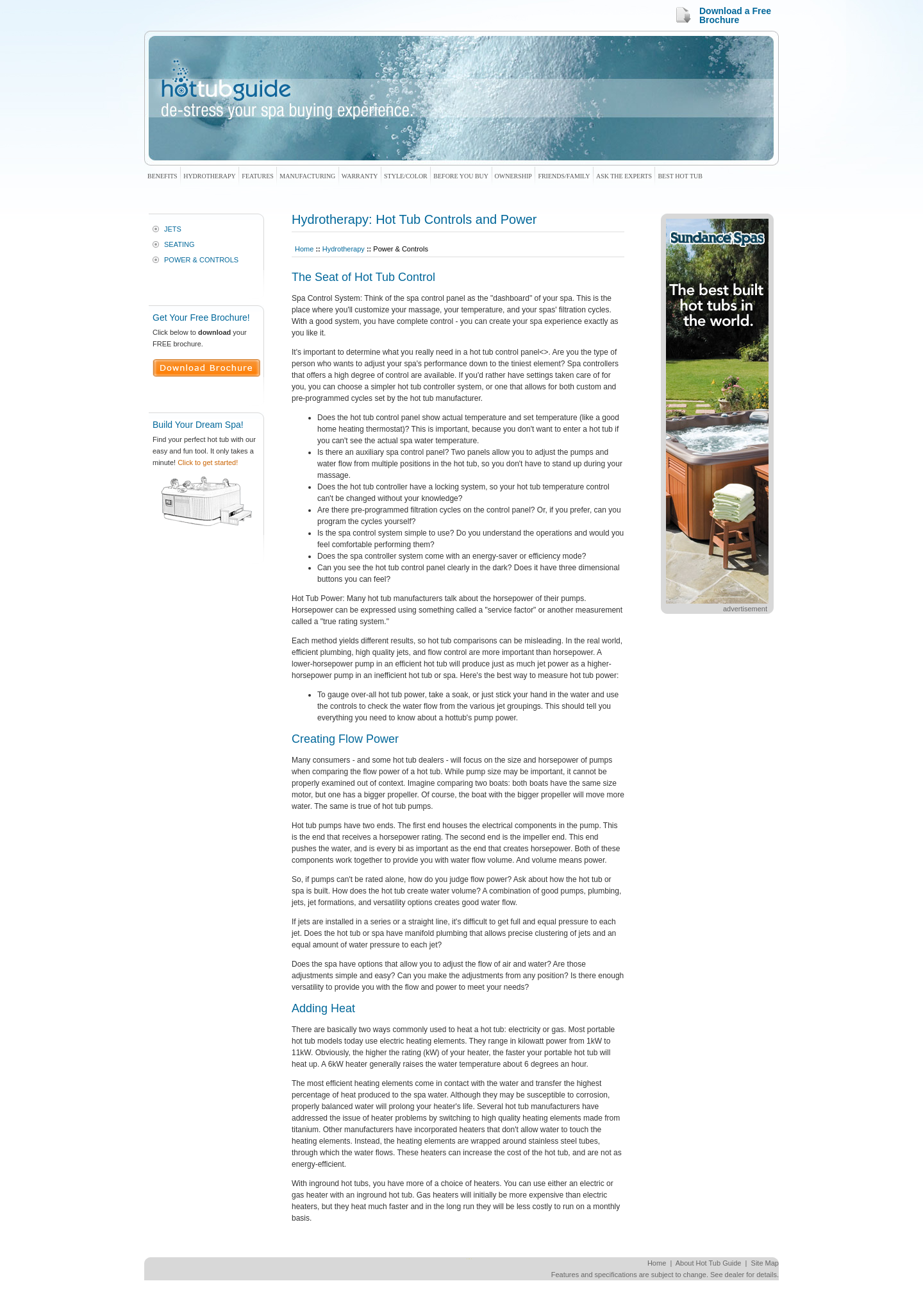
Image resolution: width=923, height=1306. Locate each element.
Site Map (765, 1263)
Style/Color (406, 176)
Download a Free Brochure (735, 15)
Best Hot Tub (680, 176)
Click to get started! (208, 462)
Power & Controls (201, 260)
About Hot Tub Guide (709, 1263)
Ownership (513, 176)
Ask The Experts (624, 176)
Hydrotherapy (209, 176)
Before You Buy (460, 176)
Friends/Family (564, 176)
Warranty (360, 176)
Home (304, 249)
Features (257, 176)
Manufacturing (307, 176)
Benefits (162, 176)
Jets (172, 229)
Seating (179, 244)
